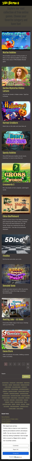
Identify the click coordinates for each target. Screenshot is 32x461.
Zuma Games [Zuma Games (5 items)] (20, 408)
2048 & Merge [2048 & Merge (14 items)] (19, 382)
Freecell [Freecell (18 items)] (5, 391)
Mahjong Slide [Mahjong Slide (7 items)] (6, 395)
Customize (15, 445)
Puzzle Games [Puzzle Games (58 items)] (19, 400)
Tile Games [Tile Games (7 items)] (6, 406)
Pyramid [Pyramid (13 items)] (7, 402)
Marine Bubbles (9, 52)
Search (3, 373)
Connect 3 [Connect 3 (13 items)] (24, 387)
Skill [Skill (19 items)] (25, 402)
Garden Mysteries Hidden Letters (10, 419)
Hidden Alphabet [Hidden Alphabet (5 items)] (13, 391)
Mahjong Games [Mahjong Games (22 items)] (24, 393)
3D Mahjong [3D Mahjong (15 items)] (5, 382)
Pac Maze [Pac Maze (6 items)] (6, 400)
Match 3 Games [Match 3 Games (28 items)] (6, 398)
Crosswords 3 (8, 184)
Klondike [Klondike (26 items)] (6, 393)
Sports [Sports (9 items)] (18, 404)
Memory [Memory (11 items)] (27, 398)
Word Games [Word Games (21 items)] (12, 408)
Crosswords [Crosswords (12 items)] (6, 389)
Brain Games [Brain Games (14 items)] (16, 385)
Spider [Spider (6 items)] (13, 404)
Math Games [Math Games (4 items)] (14, 398)
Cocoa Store (8, 351)
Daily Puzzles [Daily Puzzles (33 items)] (14, 389)
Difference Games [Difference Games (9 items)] (23, 389)
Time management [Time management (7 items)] (14, 406)
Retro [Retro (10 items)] (11, 402)
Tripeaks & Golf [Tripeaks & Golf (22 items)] (24, 406)
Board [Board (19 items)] (10, 385)
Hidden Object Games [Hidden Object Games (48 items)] (23, 391)
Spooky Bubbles (9, 153)
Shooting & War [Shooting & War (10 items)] (19, 402)
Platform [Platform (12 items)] (12, 400)
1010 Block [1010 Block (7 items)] (12, 382)
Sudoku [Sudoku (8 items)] (23, 404)
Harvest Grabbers (10, 123)
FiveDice (6, 256)
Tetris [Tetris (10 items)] (27, 404)
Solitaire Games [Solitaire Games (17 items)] (7, 404)
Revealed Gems (9, 285)
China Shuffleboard (11, 216)
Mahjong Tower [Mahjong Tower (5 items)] (26, 395)
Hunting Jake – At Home (13, 319)
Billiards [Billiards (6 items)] (5, 385)
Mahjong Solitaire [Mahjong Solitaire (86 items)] (15, 395)
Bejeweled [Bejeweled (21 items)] (26, 382)
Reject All (15, 449)
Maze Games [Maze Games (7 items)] (21, 398)
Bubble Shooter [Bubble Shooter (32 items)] (25, 385)
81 (28, 364)
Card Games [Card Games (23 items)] (8, 387)
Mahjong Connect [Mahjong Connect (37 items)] (14, 393)
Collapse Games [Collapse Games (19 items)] (16, 387)
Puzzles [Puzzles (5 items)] (26, 400)
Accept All (16, 453)
